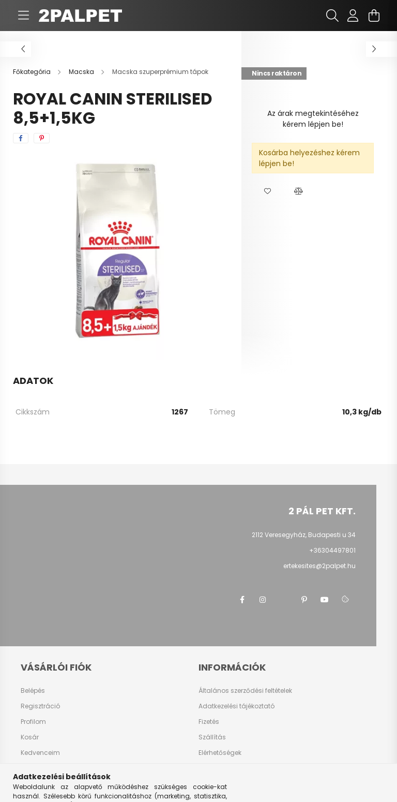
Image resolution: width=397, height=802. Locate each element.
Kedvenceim (40, 752)
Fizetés (208, 721)
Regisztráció (40, 706)
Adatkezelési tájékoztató (236, 706)
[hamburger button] (23, 15)
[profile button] (353, 15)
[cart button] (373, 15)
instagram (262, 599)
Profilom (33, 721)
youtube (324, 599)
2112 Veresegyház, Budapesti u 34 (304, 534)
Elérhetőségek (219, 752)
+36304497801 (332, 550)
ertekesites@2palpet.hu (319, 565)
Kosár (30, 737)
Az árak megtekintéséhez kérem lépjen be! (313, 118)
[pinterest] (42, 138)
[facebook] (20, 138)
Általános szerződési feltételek (245, 690)
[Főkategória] (32, 71)
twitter (283, 599)
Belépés (33, 690)
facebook (242, 599)
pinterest (304, 599)
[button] (267, 191)
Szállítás (212, 737)
